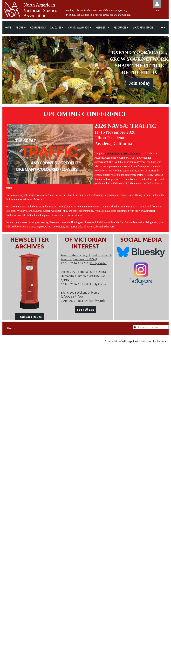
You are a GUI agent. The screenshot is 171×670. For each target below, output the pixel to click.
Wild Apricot (129, 341)
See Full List (85, 309)
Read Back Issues (30, 316)
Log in (157, 4)
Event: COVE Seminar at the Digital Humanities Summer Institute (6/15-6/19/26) (84, 275)
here (121, 179)
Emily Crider (98, 263)
